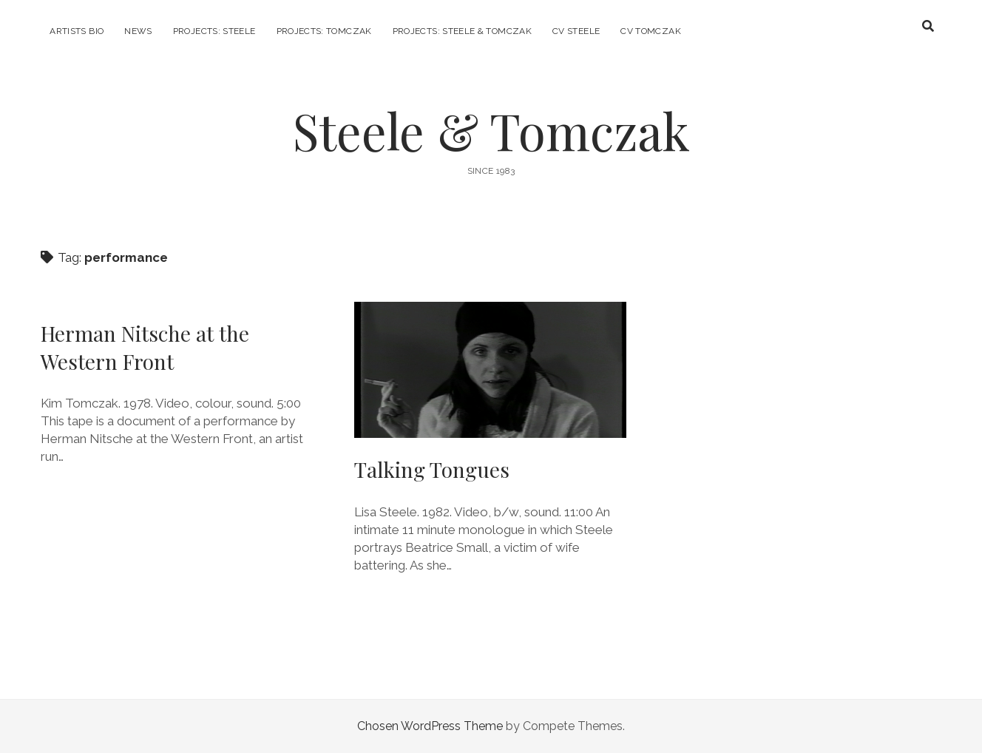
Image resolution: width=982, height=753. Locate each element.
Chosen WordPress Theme (430, 726)
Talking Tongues (490, 370)
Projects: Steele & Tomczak (462, 31)
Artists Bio (77, 31)
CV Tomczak (650, 31)
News (138, 31)
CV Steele (576, 31)
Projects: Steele (214, 31)
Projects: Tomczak (324, 31)
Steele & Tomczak (491, 130)
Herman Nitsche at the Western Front (145, 347)
